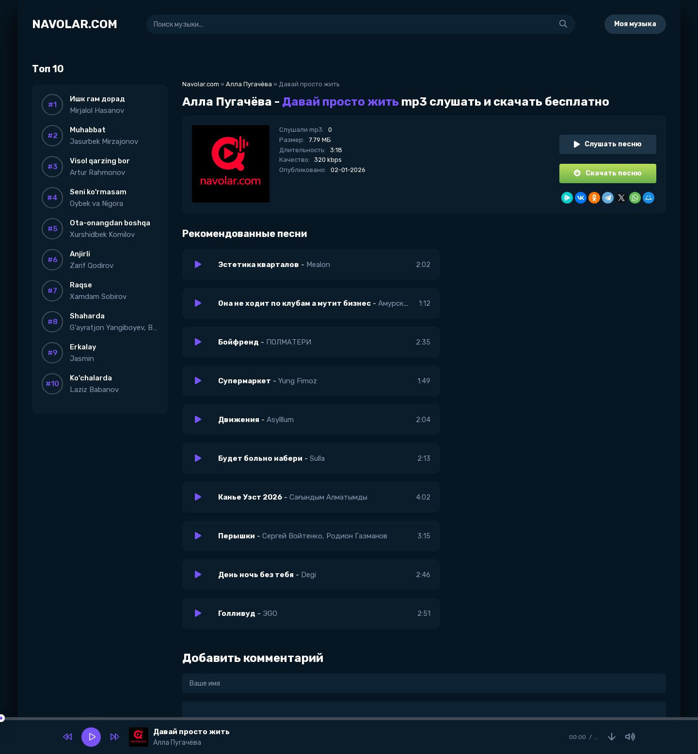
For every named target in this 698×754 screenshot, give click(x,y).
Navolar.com (200, 84)
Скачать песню (608, 173)
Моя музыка (635, 24)
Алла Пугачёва (249, 84)
